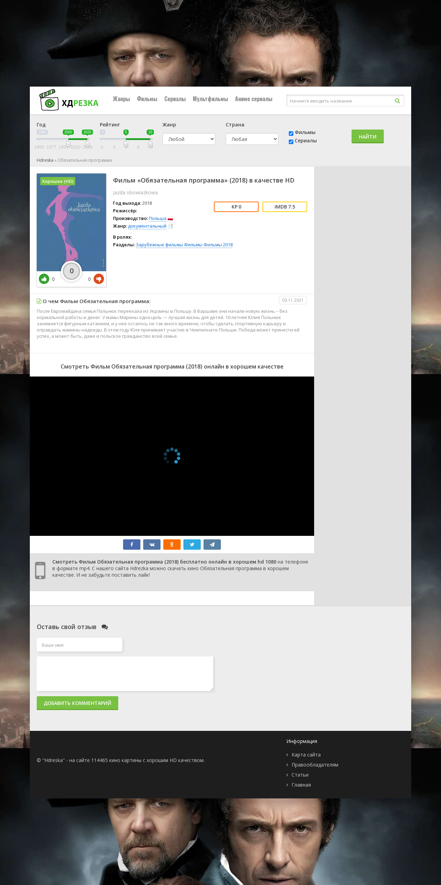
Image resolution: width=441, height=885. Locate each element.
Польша (157, 218)
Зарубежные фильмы (159, 244)
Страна (235, 124)
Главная (301, 784)
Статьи (300, 774)
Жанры (121, 99)
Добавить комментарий (77, 703)
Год (41, 124)
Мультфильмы (210, 99)
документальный (147, 226)
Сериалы (175, 99)
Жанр (169, 124)
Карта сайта (306, 754)
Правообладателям (315, 764)
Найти (368, 136)
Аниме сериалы (254, 99)
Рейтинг (110, 124)
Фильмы (147, 99)
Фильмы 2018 (218, 244)
